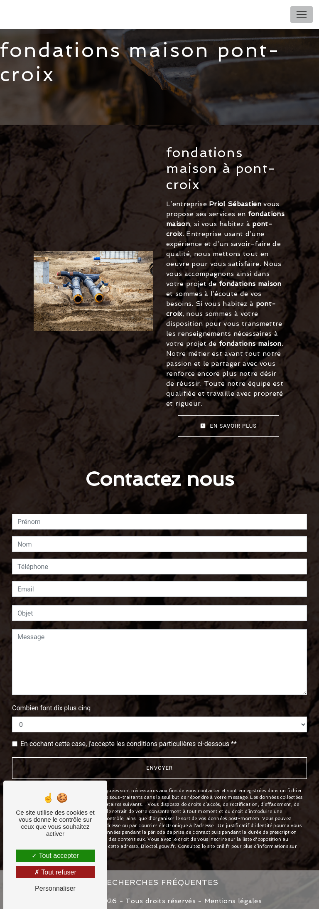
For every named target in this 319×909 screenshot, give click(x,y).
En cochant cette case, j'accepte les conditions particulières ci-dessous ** (128, 743)
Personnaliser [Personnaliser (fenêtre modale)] (55, 888)
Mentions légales (232, 897)
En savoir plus (228, 426)
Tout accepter (55, 855)
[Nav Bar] (301, 14)
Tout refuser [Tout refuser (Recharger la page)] (55, 872)
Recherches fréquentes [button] (159, 879)
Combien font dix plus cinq (51, 708)
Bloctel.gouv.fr (158, 844)
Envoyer (159, 767)
